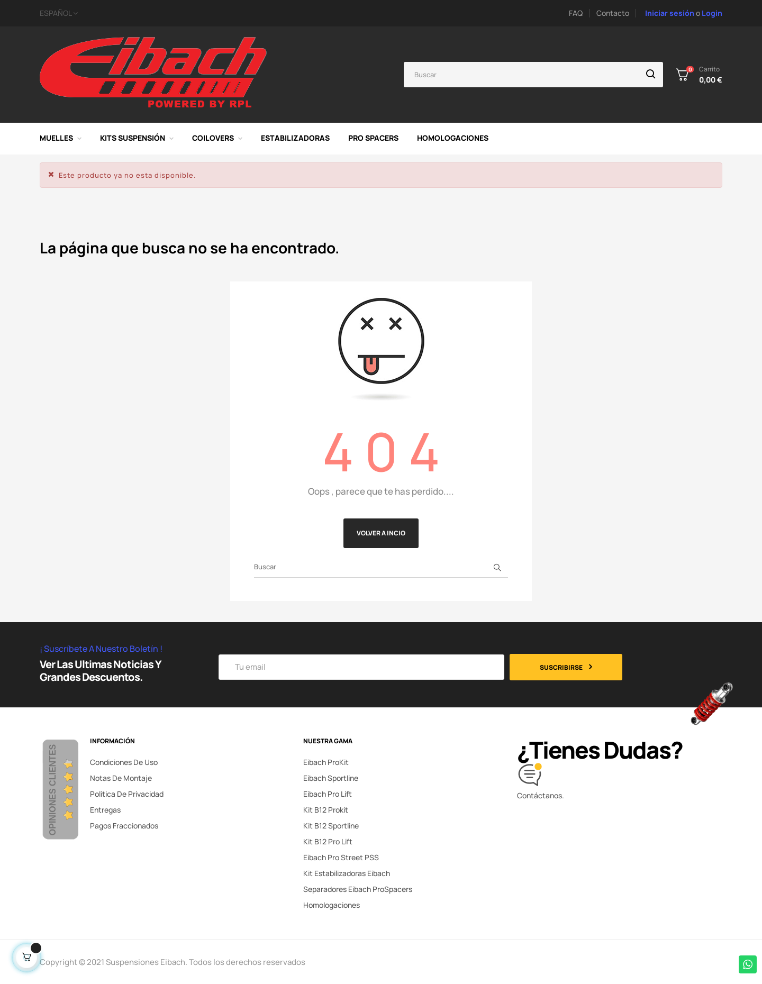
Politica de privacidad (127, 794)
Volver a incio (381, 533)
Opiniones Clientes (52, 789)
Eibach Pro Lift (327, 794)
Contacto (612, 13)
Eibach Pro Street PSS (341, 857)
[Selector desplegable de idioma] (171, 13)
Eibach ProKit (326, 762)
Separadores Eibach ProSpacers (357, 889)
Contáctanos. (540, 795)
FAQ (576, 13)
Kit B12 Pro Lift (327, 841)
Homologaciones (331, 905)
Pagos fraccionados (124, 826)
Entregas (105, 810)
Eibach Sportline (330, 778)
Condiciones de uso (124, 762)
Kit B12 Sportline (331, 826)
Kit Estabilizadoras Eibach (346, 873)
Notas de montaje (121, 778)
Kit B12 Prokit (325, 810)
